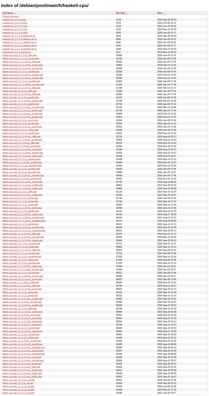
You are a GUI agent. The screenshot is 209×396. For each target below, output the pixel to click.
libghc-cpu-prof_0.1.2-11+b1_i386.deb (22, 250)
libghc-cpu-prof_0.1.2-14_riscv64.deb (21, 253)
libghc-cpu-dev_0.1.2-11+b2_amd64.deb (23, 299)
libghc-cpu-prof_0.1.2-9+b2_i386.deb (21, 143)
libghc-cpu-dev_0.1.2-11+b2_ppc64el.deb (23, 351)
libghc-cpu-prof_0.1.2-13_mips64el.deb (22, 165)
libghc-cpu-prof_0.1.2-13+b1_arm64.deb (23, 65)
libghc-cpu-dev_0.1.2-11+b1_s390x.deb (22, 376)
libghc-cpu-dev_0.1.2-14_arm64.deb (21, 97)
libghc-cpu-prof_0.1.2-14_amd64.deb (21, 71)
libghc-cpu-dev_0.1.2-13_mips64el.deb (22, 256)
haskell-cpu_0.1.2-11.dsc (15, 26)
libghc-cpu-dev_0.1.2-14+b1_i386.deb (21, 94)
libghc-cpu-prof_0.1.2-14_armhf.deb (20, 120)
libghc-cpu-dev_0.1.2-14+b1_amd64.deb (23, 117)
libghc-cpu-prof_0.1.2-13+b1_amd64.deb (23, 75)
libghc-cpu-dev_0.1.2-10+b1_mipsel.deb (22, 331)
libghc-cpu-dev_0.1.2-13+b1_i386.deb (21, 234)
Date (159, 13)
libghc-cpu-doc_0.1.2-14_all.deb (19, 380)
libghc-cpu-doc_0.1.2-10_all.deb (19, 386)
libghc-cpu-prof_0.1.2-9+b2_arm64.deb (22, 178)
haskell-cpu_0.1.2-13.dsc (15, 29)
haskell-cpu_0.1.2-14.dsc (15, 32)
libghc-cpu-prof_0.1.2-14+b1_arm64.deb (23, 68)
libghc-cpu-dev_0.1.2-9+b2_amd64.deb (22, 302)
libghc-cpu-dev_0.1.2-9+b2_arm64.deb (22, 341)
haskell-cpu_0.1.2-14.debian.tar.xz (20, 45)
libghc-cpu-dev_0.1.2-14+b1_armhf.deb (22, 208)
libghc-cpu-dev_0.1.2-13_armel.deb (20, 295)
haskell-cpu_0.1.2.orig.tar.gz (17, 52)
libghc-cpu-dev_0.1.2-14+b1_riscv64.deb (23, 276)
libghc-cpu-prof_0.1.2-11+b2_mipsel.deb (23, 240)
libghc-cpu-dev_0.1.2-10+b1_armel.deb (22, 324)
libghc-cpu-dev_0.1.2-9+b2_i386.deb (21, 282)
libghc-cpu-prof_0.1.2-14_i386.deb (20, 55)
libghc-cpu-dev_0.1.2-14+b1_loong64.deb (23, 237)
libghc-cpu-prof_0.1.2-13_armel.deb (20, 201)
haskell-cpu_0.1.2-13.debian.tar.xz (20, 49)
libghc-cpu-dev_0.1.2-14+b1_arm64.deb (22, 110)
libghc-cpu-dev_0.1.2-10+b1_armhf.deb (22, 318)
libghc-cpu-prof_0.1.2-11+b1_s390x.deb (22, 195)
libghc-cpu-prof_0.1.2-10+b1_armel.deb (22, 149)
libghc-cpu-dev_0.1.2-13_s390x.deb (20, 338)
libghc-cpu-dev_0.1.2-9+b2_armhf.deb (22, 315)
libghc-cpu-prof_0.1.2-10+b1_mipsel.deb (23, 214)
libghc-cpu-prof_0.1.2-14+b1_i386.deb (22, 62)
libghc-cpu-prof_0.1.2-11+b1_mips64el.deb (24, 230)
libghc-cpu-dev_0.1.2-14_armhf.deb (20, 198)
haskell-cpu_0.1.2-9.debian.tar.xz (19, 36)
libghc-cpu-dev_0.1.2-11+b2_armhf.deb (22, 357)
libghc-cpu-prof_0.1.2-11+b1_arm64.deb (23, 312)
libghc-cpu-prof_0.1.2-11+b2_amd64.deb (23, 185)
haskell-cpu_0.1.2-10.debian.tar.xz (20, 39)
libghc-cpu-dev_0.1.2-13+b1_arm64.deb (22, 114)
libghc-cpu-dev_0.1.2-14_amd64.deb (21, 104)
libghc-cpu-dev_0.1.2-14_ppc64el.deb (21, 169)
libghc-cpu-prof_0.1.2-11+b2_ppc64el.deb (23, 227)
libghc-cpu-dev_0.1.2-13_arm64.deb (21, 224)
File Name (8, 13)
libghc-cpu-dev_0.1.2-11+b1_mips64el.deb (24, 347)
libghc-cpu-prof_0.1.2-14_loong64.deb (21, 172)
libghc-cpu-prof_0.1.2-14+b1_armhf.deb (22, 127)
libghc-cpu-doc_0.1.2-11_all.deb (19, 393)
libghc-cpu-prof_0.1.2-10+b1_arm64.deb (23, 182)
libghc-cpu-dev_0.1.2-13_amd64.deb (21, 211)
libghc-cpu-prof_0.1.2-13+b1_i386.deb (22, 88)
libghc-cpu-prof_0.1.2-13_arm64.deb (21, 123)
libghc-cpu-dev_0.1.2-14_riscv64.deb (21, 273)
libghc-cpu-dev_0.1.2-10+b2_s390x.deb (22, 373)
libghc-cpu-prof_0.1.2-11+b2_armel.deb (22, 289)
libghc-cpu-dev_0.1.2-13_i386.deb (19, 308)
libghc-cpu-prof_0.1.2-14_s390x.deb (20, 130)
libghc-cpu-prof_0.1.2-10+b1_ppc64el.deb (23, 217)
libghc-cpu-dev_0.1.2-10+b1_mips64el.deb (24, 354)
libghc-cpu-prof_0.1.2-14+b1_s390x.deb (22, 156)
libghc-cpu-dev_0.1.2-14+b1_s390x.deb (22, 266)
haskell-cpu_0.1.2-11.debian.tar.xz (20, 42)
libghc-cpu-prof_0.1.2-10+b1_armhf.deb (22, 140)
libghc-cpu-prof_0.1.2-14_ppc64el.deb (21, 81)
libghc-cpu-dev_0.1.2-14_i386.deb (19, 91)
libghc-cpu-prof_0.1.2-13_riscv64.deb (21, 328)
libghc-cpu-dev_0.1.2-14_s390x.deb (20, 260)
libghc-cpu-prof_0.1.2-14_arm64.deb (21, 58)
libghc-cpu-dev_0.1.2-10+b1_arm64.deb (22, 344)
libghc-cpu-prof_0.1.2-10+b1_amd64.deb (23, 153)
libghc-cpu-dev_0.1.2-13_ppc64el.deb (21, 263)
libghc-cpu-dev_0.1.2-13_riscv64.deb (21, 334)
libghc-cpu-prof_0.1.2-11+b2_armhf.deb (22, 279)
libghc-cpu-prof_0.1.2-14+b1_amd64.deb (23, 78)
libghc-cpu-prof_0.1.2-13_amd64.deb (21, 133)
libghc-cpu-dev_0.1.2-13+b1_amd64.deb (23, 101)
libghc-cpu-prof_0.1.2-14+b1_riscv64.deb (23, 269)
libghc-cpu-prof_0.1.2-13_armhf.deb (20, 205)
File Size (120, 13)
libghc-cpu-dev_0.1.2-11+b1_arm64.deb (22, 370)
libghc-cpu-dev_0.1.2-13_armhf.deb (20, 292)
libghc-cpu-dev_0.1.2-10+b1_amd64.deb (23, 305)
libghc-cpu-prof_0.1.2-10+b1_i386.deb (22, 136)
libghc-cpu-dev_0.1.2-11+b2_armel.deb (22, 364)
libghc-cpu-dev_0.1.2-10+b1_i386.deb (21, 286)
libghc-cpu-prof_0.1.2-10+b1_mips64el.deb (24, 221)
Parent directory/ (11, 16)
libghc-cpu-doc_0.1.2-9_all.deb (18, 383)
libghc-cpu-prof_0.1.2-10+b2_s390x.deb (22, 188)
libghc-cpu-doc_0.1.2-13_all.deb (19, 389)
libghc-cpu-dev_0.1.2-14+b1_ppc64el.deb (23, 175)
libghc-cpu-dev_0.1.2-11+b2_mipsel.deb (22, 321)
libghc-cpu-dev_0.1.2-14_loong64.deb (21, 243)
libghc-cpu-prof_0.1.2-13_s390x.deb (20, 247)
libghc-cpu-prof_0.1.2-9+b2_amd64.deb (22, 162)
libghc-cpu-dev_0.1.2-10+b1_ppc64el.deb (23, 360)
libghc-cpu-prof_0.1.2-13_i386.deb (20, 192)
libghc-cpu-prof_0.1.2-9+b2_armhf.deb (22, 146)
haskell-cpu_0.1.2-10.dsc (15, 23)
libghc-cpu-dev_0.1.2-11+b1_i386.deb (21, 367)
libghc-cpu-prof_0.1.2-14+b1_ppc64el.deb (23, 84)
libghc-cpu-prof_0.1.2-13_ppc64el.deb (21, 159)
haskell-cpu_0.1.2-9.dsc (14, 19)
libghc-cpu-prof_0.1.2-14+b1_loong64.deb (23, 107)
